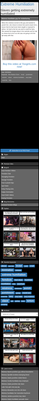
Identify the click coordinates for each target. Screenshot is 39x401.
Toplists (5, 208)
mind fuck (20, 284)
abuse (10, 77)
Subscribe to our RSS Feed (19, 150)
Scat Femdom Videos (8, 170)
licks (10, 80)
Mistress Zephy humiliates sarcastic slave (15, 399)
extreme (4, 77)
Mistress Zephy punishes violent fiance (14, 378)
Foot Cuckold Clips (8, 183)
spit (12, 301)
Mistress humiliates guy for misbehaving (16, 18)
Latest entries (7, 369)
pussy (18, 293)
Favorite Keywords (9, 262)
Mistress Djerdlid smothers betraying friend (15, 375)
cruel (32, 266)
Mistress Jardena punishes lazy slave (14, 396)
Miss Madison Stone (13, 74)
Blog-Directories (8, 202)
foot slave (18, 280)
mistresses (18, 288)
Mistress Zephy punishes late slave (13, 384)
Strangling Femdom (8, 177)
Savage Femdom (7, 180)
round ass (26, 293)
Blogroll (5, 167)
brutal (22, 74)
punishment (29, 74)
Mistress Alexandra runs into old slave (14, 390)
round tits (4, 80)
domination (7, 270)
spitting (17, 301)
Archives (5, 310)
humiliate (28, 280)
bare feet (11, 266)
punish (27, 288)
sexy (11, 296)
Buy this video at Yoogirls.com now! (19, 65)
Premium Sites (7, 164)
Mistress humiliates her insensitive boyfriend (16, 393)
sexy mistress (29, 296)
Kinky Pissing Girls (8, 189)
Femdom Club (6, 174)
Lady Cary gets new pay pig (11, 387)
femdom (7, 279)
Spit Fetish (5, 186)
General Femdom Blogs (9, 205)
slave (5, 300)
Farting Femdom (7, 198)
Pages (5, 154)
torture (30, 301)
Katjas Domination (7, 192)
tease (23, 301)
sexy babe (28, 77)
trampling (4, 304)
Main (3, 157)
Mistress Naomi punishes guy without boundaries (17, 372)
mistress (7, 288)
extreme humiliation (18, 77)
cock (26, 266)
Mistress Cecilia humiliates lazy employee (15, 381)
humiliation (6, 284)
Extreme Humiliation (17, 4)
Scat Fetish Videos (8, 195)
